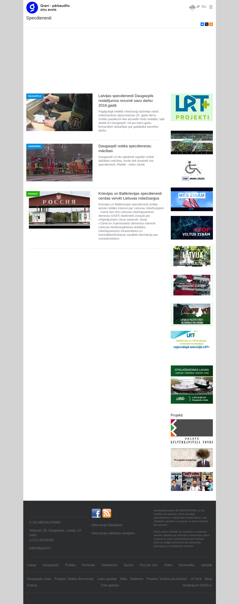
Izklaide (206, 565)
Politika (70, 565)
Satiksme (136, 579)
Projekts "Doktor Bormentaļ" (74, 579)
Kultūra (32, 585)
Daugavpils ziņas (39, 579)
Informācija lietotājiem (106, 525)
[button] (210, 6)
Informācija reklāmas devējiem (113, 533)
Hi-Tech (196, 579)
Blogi (208, 579)
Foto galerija (110, 585)
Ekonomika (187, 565)
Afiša (123, 579)
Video (168, 565)
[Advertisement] (119, 61)
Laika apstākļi (107, 579)
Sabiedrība (109, 565)
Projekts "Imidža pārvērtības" (167, 579)
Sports (128, 565)
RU (204, 6)
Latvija (31, 565)
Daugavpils (51, 565)
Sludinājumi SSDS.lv (197, 585)
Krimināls (88, 565)
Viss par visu (148, 565)
